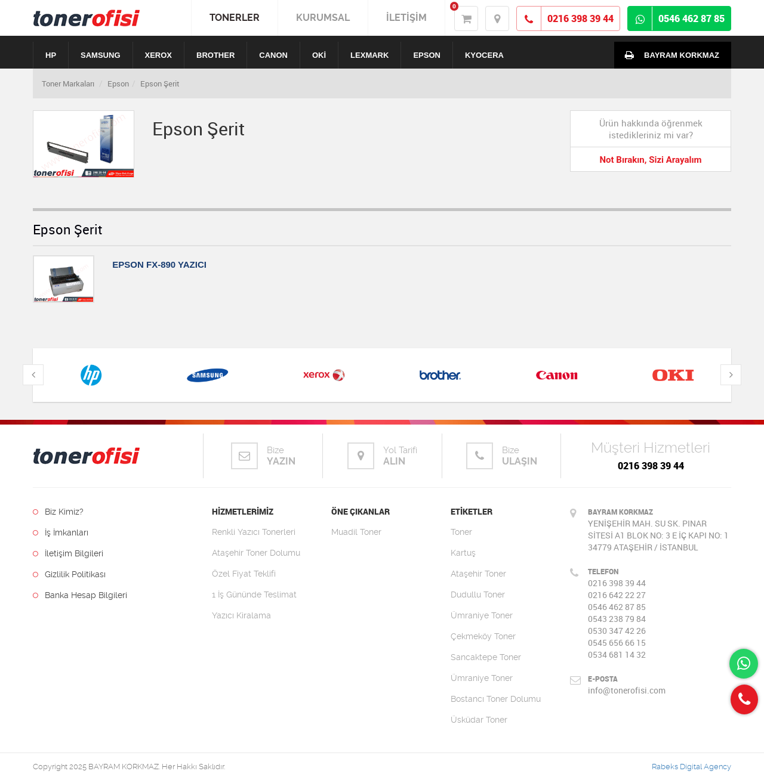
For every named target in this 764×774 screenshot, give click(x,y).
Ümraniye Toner (482, 615)
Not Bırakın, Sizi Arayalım (650, 159)
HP (50, 55)
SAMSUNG (100, 55)
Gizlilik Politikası (69, 574)
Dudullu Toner (478, 594)
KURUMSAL (323, 17)
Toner (461, 532)
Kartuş (463, 553)
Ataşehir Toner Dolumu (256, 553)
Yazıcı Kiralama (241, 615)
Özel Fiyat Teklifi (244, 573)
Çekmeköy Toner (483, 636)
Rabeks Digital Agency (691, 766)
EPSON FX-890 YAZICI (159, 264)
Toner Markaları (68, 83)
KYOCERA (484, 55)
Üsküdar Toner (479, 720)
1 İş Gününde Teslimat (254, 594)
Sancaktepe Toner (486, 657)
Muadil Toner (356, 532)
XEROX (158, 55)
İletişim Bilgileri (68, 553)
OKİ (319, 55)
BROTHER (215, 55)
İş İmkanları (60, 532)
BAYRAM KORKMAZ (669, 54)
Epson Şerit (160, 83)
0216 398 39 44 (651, 465)
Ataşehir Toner (478, 573)
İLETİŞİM (406, 17)
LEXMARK (369, 55)
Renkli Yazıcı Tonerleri (253, 532)
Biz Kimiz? (58, 511)
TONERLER (235, 17)
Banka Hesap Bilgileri (80, 595)
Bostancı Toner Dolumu (496, 699)
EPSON (426, 55)
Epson (118, 83)
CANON (273, 55)
